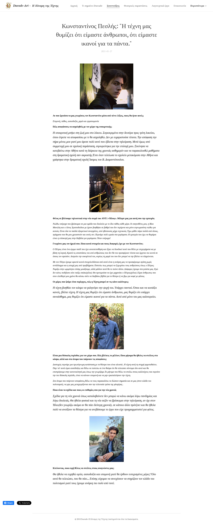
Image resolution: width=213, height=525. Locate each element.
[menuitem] (85, 5)
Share (8, 503)
